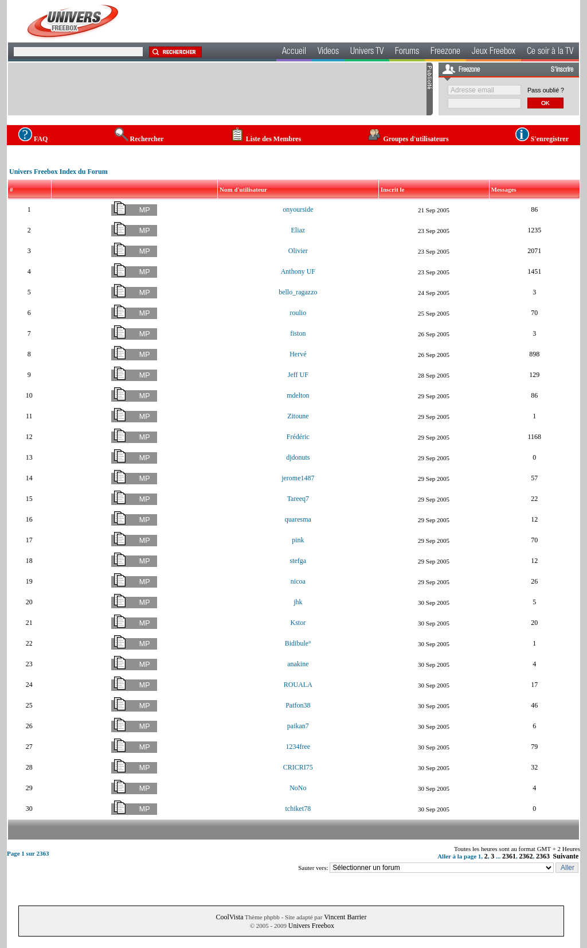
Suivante (566, 856)
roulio (298, 313)
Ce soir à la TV (550, 52)
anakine (297, 664)
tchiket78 (298, 809)
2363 (543, 856)
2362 (526, 856)
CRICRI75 (298, 767)
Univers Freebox (311, 926)
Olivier (298, 251)
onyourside (298, 209)
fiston (298, 333)
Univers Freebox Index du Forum (58, 172)
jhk (298, 602)
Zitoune (297, 416)
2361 (509, 856)
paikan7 (298, 726)
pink (298, 540)
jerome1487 (297, 478)
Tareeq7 (298, 499)
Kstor (298, 623)
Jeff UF (298, 375)
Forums (407, 52)
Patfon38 (297, 705)
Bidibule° (298, 643)
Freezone (445, 52)
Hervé (297, 354)
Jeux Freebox (493, 52)
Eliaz (298, 230)
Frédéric (298, 437)
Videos (328, 52)
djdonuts (298, 457)
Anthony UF (298, 271)
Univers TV (366, 52)
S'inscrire (562, 70)
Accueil (294, 52)
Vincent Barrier (345, 917)
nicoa (298, 581)
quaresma (298, 519)
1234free (298, 747)
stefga (298, 561)
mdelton (298, 395)
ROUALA (298, 685)
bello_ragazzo (298, 292)
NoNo (297, 788)
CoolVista (230, 917)
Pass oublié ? (545, 90)
